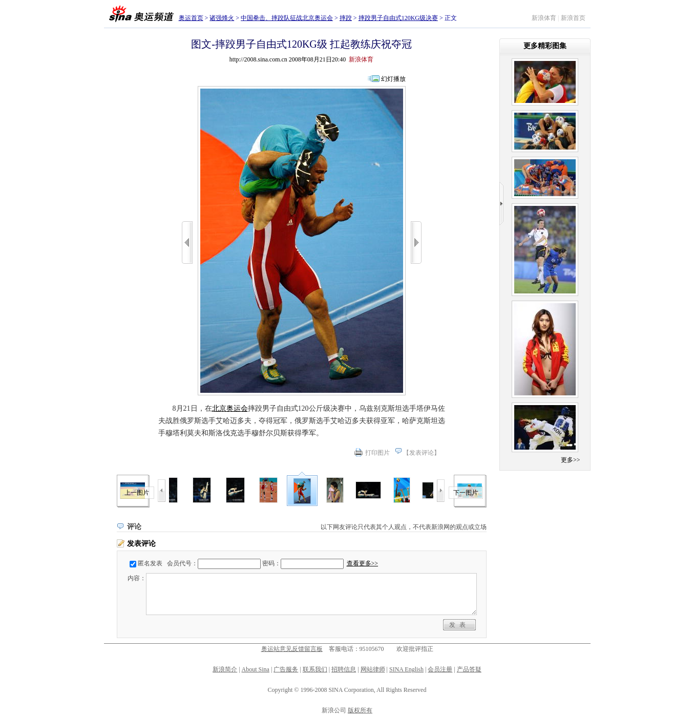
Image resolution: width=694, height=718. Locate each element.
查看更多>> (362, 563)
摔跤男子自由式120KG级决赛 (398, 18)
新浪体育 (544, 18)
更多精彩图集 (544, 46)
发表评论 (421, 452)
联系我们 (315, 669)
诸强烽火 (221, 18)
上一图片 (136, 492)
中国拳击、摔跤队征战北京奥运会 (287, 18)
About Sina (255, 669)
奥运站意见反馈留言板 (292, 648)
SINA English (406, 669)
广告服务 (286, 669)
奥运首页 (191, 18)
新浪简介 (225, 669)
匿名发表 (150, 563)
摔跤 (346, 18)
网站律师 (373, 669)
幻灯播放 (393, 78)
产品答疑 (469, 669)
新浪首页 (573, 18)
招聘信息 (343, 669)
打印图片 (377, 452)
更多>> (570, 459)
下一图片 (465, 492)
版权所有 (360, 710)
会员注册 (440, 669)
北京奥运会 (230, 408)
